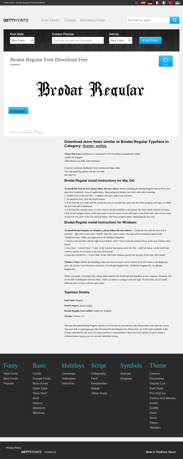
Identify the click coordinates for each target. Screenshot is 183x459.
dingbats (126, 378)
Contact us (50, 452)
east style (156, 388)
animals (125, 373)
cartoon (155, 373)
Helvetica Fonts (93, 20)
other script (99, 393)
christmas (68, 373)
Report (40, 132)
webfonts (39, 408)
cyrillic (37, 373)
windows (39, 413)
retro (153, 413)
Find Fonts (150, 40)
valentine (68, 383)
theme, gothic (95, 146)
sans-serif (40, 393)
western (155, 427)
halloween (69, 378)
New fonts (11, 373)
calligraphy (98, 373)
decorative (157, 378)
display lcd (157, 383)
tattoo (154, 422)
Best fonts (11, 378)
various (38, 403)
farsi (94, 378)
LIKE (166, 65)
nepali (95, 388)
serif (36, 398)
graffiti (154, 408)
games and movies (162, 398)
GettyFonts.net (87, 329)
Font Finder (50, 20)
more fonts (40, 383)
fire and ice (158, 393)
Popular (9, 383)
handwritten (99, 383)
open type (40, 388)
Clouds (70, 20)
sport (153, 418)
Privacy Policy (13, 447)
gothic (154, 403)
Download (15, 64)
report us (83, 336)
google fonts (42, 378)
